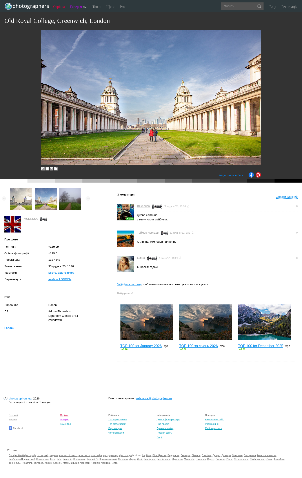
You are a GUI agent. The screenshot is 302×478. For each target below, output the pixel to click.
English (13, 419)
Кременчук (79, 459)
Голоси (9, 328)
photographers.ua (20, 398)
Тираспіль (27, 463)
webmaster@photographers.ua (154, 398)
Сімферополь (257, 459)
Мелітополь (163, 459)
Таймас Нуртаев (148, 232)
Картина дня (115, 428)
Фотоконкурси (116, 432)
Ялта (114, 463)
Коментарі (65, 424)
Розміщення (211, 424)
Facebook (16, 428)
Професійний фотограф (22, 455)
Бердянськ (173, 455)
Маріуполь (150, 459)
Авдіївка (146, 455)
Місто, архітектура (61, 272)
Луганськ (123, 459)
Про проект (163, 424)
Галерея (78, 7)
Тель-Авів (279, 459)
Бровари (185, 455)
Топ (97, 7)
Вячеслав (143, 206)
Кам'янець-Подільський (22, 459)
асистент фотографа (90, 455)
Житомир (237, 455)
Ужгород (38, 463)
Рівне (229, 459)
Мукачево (177, 459)
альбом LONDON (59, 279)
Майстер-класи (213, 428)
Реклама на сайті (214, 419)
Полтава (220, 459)
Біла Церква (159, 455)
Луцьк (132, 459)
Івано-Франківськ (266, 455)
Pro (122, 7)
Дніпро (216, 455)
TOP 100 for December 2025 (260, 346)
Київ (59, 459)
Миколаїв (189, 459)
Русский (13, 415)
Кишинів (67, 459)
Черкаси (84, 463)
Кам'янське (42, 459)
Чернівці (106, 463)
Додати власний (287, 196)
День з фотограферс (168, 419)
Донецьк (226, 455)
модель (54, 455)
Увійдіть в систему (129, 284)
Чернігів (95, 463)
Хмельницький (71, 463)
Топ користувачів (117, 419)
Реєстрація (289, 7)
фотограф (42, 455)
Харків (48, 463)
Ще (110, 7)
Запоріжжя (250, 455)
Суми (269, 459)
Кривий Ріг (92, 459)
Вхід (272, 7)
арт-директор (110, 455)
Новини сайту (164, 432)
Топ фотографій (117, 424)
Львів (140, 459)
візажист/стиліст (68, 455)
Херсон (57, 463)
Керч (52, 459)
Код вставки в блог (230, 175)
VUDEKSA (31, 218)
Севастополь (241, 459)
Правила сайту (165, 428)
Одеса (210, 459)
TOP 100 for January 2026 (141, 346)
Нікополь (201, 459)
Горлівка (206, 455)
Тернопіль (14, 463)
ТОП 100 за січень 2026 (198, 346)
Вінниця (196, 455)
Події (159, 437)
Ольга (141, 258)
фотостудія (125, 455)
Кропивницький (108, 459)
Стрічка (59, 7)
